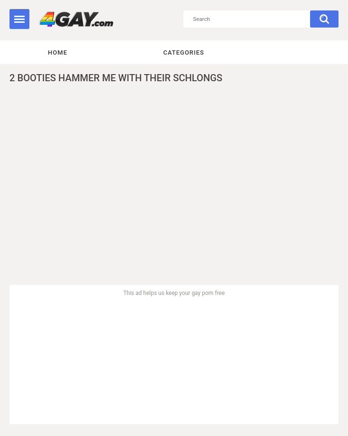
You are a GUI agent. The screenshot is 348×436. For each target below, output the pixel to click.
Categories (183, 52)
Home (57, 52)
